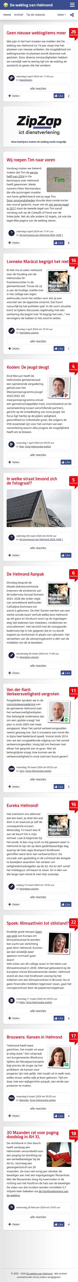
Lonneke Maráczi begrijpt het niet (38, 261)
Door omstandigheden (21, 200)
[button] (72, 5)
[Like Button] (59, 95)
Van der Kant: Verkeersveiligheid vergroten (33, 691)
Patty (22, 1002)
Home (7, 14)
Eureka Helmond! (22, 805)
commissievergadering (21, 704)
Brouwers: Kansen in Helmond (34, 1037)
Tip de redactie (35, 14)
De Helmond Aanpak (25, 574)
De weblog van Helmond (39, 1273)
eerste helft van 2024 (22, 174)
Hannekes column (29, 332)
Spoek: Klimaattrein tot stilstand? (38, 923)
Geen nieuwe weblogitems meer (36, 33)
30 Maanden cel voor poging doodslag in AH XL (33, 1134)
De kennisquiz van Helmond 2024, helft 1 (41, 235)
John (21, 770)
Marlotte (23, 1100)
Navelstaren (25, 79)
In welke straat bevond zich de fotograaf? (32, 480)
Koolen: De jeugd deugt (28, 367)
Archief (18, 14)
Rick (21, 446)
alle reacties (38, 88)
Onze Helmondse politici (38, 446)
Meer (61, 14)
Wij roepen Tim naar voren (31, 160)
